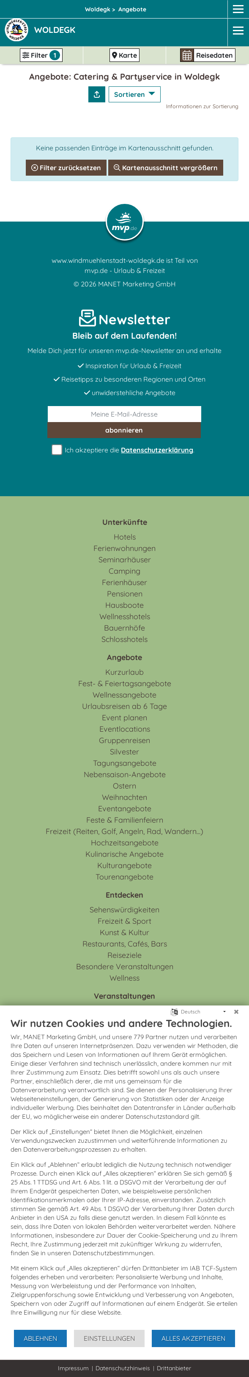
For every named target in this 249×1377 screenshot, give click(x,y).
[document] (124, 1173)
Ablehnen (40, 1338)
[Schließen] (236, 1011)
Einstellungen (109, 1338)
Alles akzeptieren (193, 1338)
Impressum (73, 1368)
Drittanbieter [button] (174, 1368)
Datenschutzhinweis (123, 1368)
